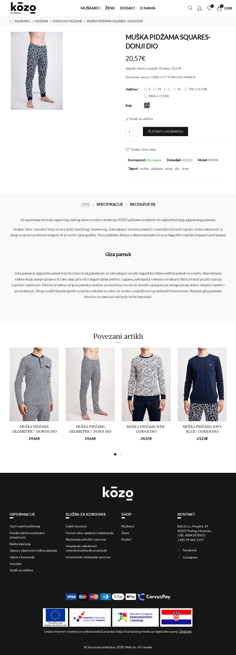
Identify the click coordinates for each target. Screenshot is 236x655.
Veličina (131, 89)
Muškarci (127, 526)
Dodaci (126, 539)
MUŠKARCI (22, 21)
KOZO (187, 160)
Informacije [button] (22, 514)
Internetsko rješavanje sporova (88, 557)
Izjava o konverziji (22, 557)
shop (185, 168)
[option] (37, 71)
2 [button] (121, 454)
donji (168, 168)
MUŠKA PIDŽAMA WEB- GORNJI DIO (146, 429)
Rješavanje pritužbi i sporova (86, 539)
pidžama (157, 168)
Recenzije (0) (142, 204)
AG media (145, 647)
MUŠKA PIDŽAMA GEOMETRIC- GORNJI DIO (34, 429)
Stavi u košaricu (165, 131)
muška (144, 168)
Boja (129, 105)
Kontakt (16, 564)
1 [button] (115, 454)
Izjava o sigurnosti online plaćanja (33, 550)
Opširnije (185, 631)
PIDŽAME (41, 21)
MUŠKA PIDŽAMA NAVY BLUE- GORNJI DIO (202, 429)
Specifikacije (110, 204)
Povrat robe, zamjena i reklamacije (90, 533)
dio (177, 168)
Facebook (190, 550)
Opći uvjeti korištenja (25, 526)
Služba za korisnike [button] (86, 514)
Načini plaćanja (20, 544)
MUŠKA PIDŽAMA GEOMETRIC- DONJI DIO (90, 429)
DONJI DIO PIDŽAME (67, 21)
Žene (125, 533)
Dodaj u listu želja (143, 149)
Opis (85, 204)
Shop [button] (126, 514)
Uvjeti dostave (76, 526)
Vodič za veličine (139, 119)
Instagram (190, 557)
